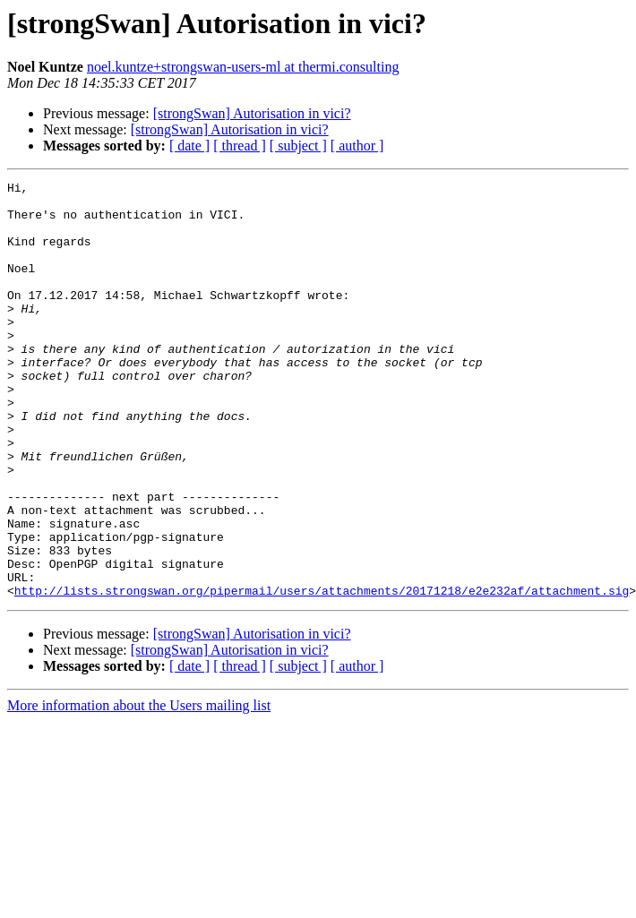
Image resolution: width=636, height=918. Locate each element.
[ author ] (357, 145)
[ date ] (189, 145)
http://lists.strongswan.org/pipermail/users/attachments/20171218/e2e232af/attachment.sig (321, 673)
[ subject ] (298, 145)
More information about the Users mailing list (139, 788)
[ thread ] (239, 145)
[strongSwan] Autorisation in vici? (252, 113)
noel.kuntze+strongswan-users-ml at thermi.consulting (243, 66)
